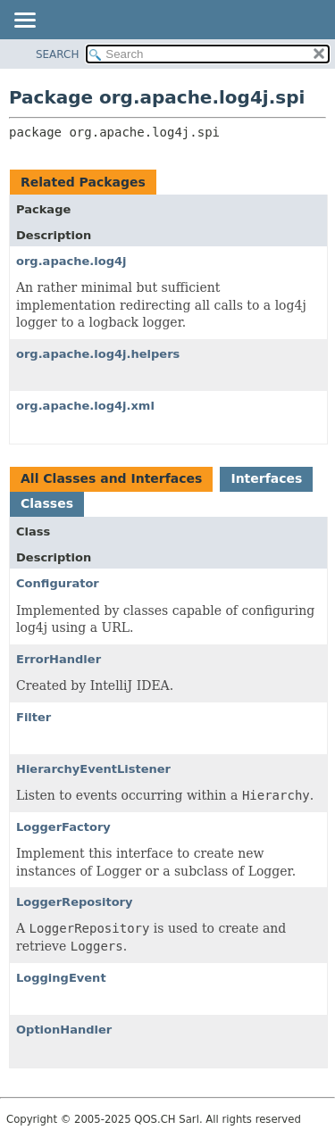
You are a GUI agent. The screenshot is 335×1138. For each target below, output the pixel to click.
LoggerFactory (63, 827)
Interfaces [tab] (266, 478)
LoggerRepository (74, 902)
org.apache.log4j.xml (85, 405)
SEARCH (58, 54)
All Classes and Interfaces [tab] (111, 478)
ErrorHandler (58, 659)
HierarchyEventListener (93, 769)
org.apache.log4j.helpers (98, 354)
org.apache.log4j (71, 261)
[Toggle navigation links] (24, 21)
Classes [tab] (47, 503)
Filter (33, 717)
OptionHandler (64, 1029)
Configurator (57, 583)
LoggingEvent (61, 977)
